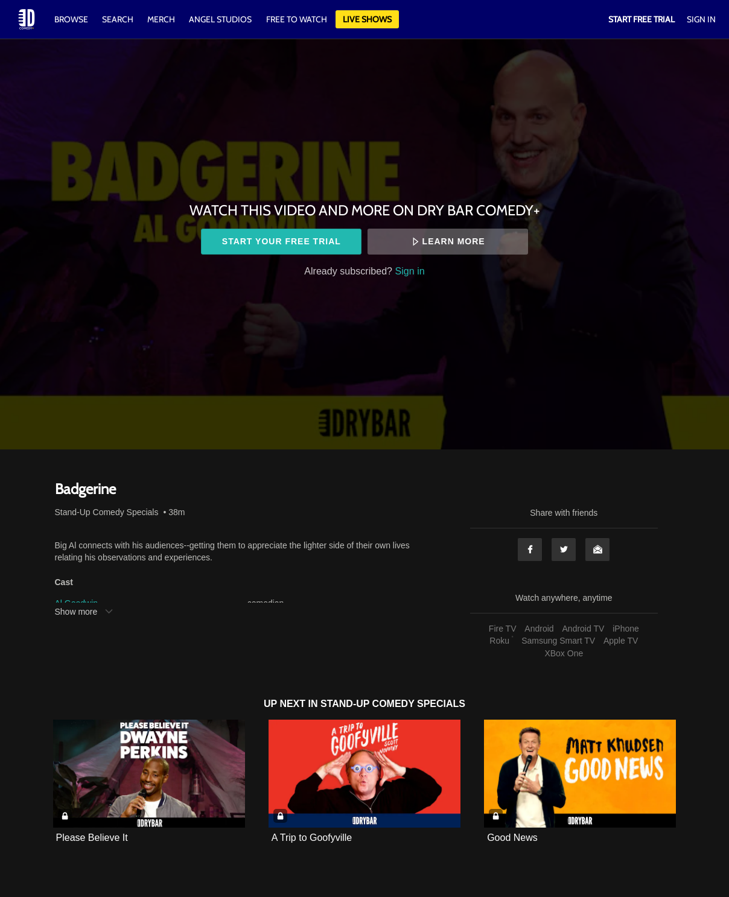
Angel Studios (220, 19)
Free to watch (296, 19)
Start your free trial (281, 241)
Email (597, 549)
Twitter (563, 549)
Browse (72, 19)
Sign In (701, 19)
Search (118, 19)
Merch (161, 19)
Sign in (410, 270)
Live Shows (367, 19)
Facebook (530, 549)
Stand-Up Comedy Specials (107, 512)
